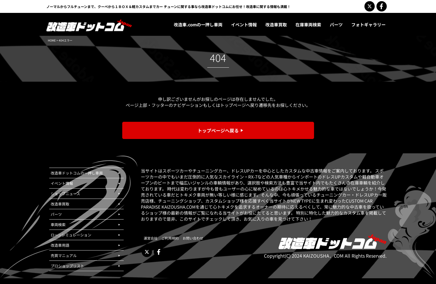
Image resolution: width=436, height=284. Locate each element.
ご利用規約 (170, 238)
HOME (52, 40)
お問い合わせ (193, 238)
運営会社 (150, 238)
